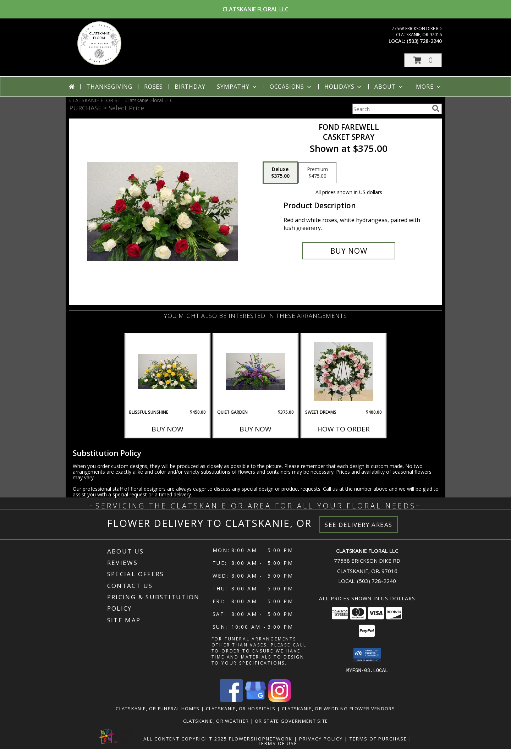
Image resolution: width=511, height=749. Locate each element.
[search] (435, 108)
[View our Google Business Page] (255, 699)
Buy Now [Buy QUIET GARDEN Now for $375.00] (255, 429)
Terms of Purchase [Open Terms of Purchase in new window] (378, 738)
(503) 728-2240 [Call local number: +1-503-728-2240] (424, 41)
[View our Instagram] (279, 699)
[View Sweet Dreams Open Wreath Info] (343, 371)
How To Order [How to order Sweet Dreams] (343, 429)
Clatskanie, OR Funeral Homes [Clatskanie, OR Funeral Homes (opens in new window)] (157, 708)
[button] (423, 60)
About (389, 86)
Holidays (343, 86)
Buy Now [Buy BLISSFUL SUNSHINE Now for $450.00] (167, 429)
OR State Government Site (291, 720)
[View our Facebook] (231, 699)
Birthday (190, 86)
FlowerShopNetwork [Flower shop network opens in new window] (260, 738)
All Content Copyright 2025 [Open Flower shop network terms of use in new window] (185, 738)
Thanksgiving (109, 86)
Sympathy (237, 86)
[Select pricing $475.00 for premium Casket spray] (317, 173)
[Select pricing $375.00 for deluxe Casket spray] (280, 173)
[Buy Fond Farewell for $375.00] (348, 250)
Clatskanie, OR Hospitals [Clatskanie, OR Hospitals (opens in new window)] (241, 708)
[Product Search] (391, 109)
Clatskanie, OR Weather (216, 720)
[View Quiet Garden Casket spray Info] (255, 371)
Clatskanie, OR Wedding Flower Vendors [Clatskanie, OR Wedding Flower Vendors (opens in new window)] (338, 708)
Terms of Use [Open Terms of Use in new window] (277, 743)
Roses (153, 86)
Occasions (291, 86)
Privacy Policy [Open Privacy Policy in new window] (321, 738)
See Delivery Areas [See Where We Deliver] (358, 525)
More (429, 86)
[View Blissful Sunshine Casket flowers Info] (167, 371)
